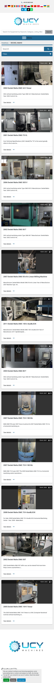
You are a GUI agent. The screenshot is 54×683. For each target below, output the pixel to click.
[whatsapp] (31, 9)
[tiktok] (28, 9)
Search (48, 32)
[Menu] (24, 37)
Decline (13, 680)
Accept (6, 680)
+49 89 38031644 (28, 2)
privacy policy (7, 677)
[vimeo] (25, 9)
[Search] (23, 32)
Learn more (21, 680)
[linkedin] (22, 9)
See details (7, 102)
